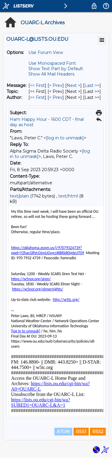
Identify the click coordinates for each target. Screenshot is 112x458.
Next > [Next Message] (73, 85)
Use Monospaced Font (52, 63)
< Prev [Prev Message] (55, 85)
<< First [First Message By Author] (37, 97)
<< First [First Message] (37, 85)
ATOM (63, 431)
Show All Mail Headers (51, 74)
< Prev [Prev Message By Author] (55, 97)
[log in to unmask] (65, 138)
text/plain (19, 196)
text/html (68, 196)
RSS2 (97, 431)
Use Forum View (45, 52)
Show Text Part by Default (55, 68)
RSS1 (81, 431)
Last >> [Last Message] (92, 85)
